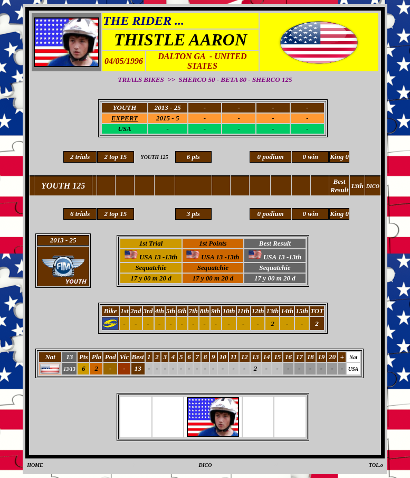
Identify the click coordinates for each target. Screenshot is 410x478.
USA (124, 129)
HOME (35, 465)
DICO (205, 465)
